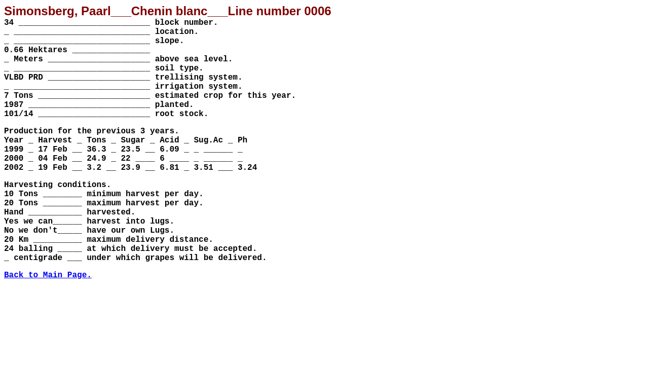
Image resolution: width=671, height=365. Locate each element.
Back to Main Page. (48, 275)
